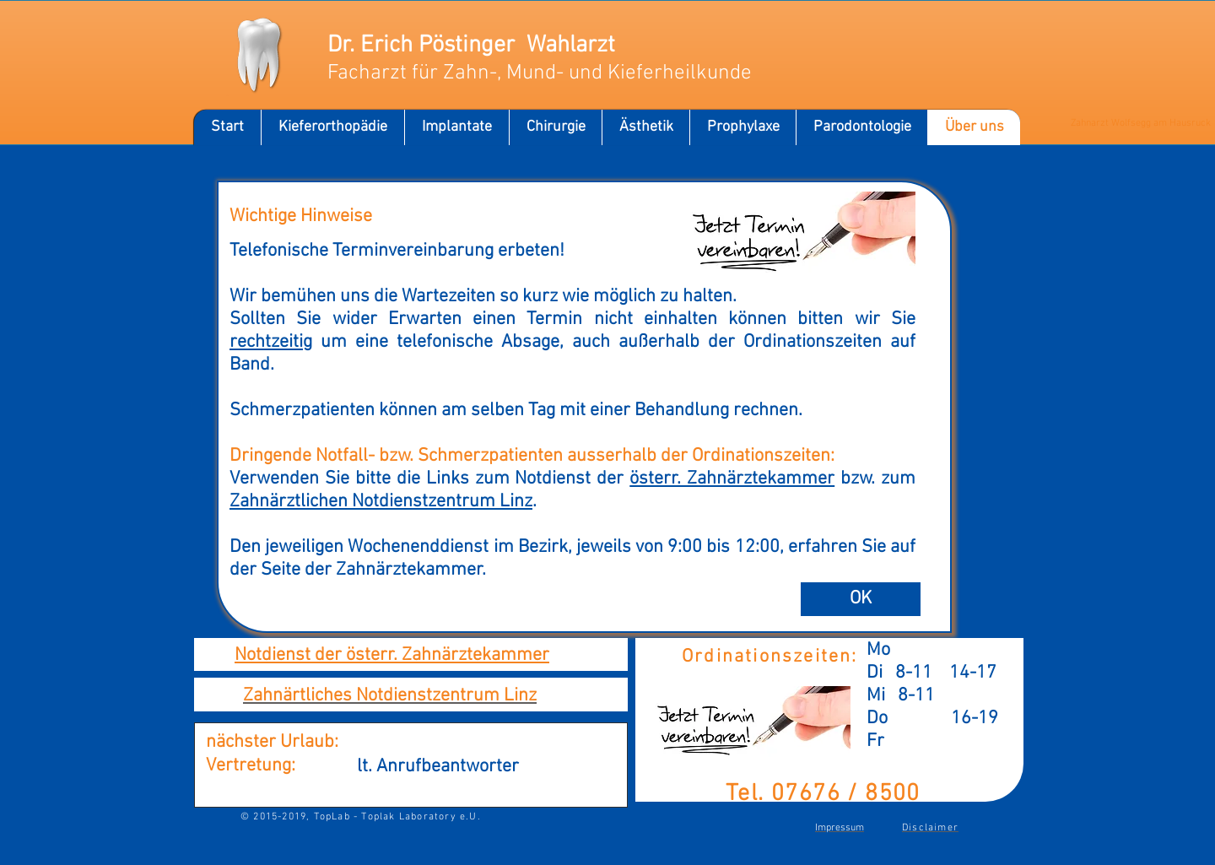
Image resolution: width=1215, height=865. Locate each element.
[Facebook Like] (901, 53)
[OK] (861, 599)
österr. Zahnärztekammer (731, 479)
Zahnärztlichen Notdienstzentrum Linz (381, 501)
